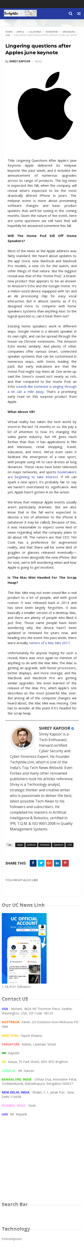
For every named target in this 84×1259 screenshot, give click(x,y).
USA (7, 35)
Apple (20, 31)
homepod (51, 31)
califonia (35, 31)
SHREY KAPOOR (54, 728)
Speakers (68, 31)
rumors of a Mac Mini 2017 (49, 643)
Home (9, 31)
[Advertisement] (42, 1163)
